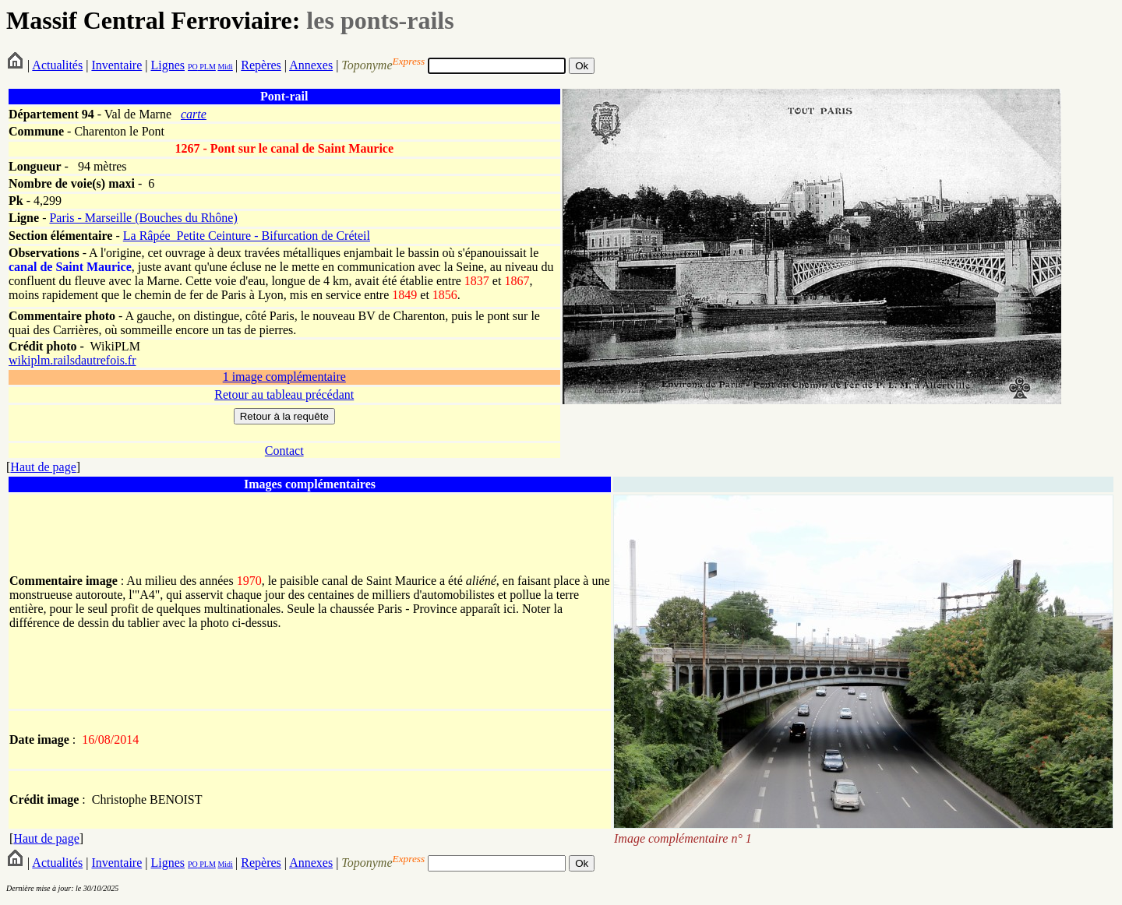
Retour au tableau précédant (284, 394)
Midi (224, 66)
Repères (261, 65)
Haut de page (43, 467)
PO (193, 66)
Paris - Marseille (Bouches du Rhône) (143, 217)
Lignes (167, 65)
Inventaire (116, 65)
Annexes (311, 65)
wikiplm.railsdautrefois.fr (72, 360)
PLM (207, 66)
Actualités (57, 65)
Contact (284, 450)
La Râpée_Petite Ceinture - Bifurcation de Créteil (246, 235)
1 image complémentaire (284, 376)
